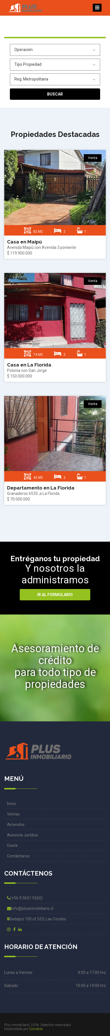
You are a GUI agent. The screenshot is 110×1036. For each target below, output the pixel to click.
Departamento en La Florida (40, 488)
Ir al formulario (55, 594)
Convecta (36, 1029)
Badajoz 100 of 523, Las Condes (36, 919)
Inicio (11, 803)
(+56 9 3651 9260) (25, 898)
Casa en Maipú (24, 242)
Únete (12, 845)
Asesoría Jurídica (22, 835)
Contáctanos (18, 856)
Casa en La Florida (29, 365)
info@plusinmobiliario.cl (30, 908)
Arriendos (16, 824)
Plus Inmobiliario (16, 1025)
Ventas (13, 814)
